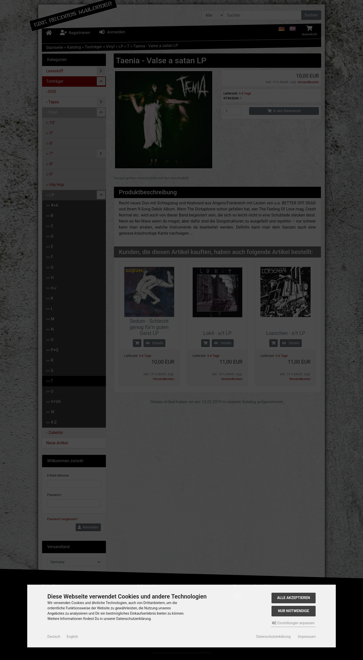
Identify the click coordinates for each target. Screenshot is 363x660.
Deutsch (53, 637)
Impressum (307, 637)
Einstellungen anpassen (293, 623)
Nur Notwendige (293, 611)
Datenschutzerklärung (273, 637)
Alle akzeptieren (293, 598)
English (72, 637)
